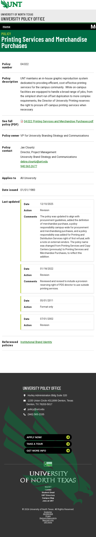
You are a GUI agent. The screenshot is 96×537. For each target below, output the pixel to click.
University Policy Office (23, 18)
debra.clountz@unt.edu (34, 161)
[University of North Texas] (4, 4)
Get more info (48, 450)
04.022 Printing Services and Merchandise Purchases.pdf (58, 121)
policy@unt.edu (36, 409)
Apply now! (48, 437)
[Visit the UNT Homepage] (17, 3)
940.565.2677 (28, 166)
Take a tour (48, 444)
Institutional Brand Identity (36, 342)
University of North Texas (17, 14)
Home (6, 26)
